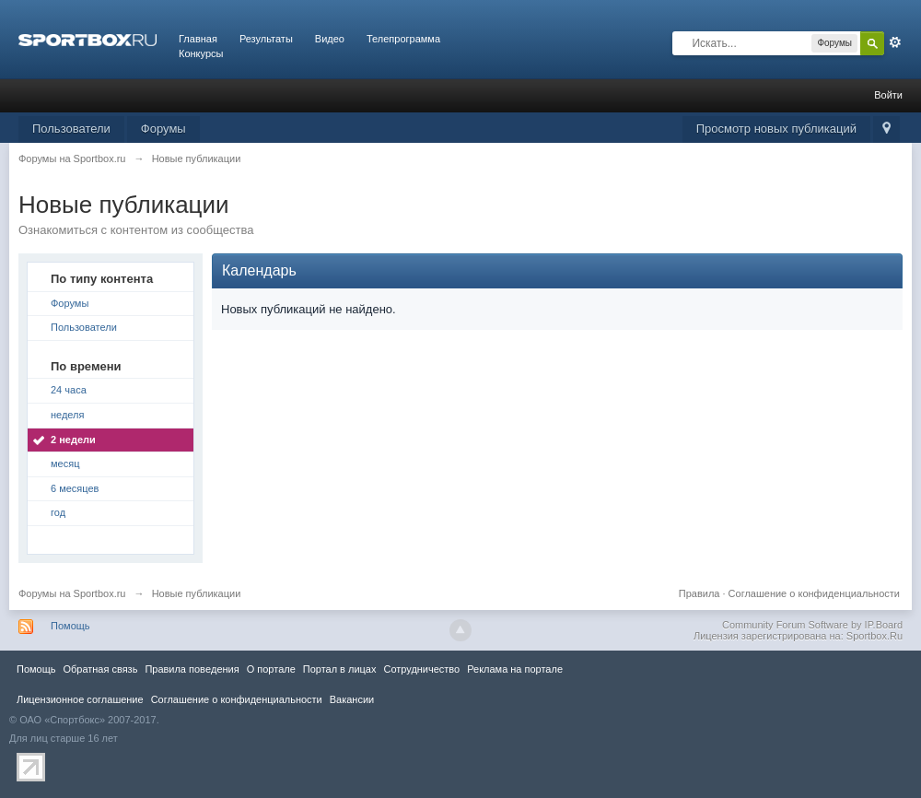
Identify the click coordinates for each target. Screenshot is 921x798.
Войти (888, 94)
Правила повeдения (192, 669)
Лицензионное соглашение (80, 699)
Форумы (163, 128)
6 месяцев (75, 488)
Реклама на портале (515, 669)
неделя (68, 414)
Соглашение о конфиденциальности (814, 593)
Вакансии (352, 699)
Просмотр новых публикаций (776, 128)
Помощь (70, 625)
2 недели (73, 439)
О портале (271, 669)
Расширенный (895, 42)
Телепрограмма (403, 38)
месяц (65, 463)
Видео (329, 38)
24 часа (69, 389)
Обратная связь (100, 669)
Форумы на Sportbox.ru (72, 593)
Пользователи (71, 128)
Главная (198, 38)
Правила (699, 593)
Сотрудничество (421, 669)
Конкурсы (201, 53)
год (58, 512)
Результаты (266, 38)
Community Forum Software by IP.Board (812, 624)
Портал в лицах (340, 669)
